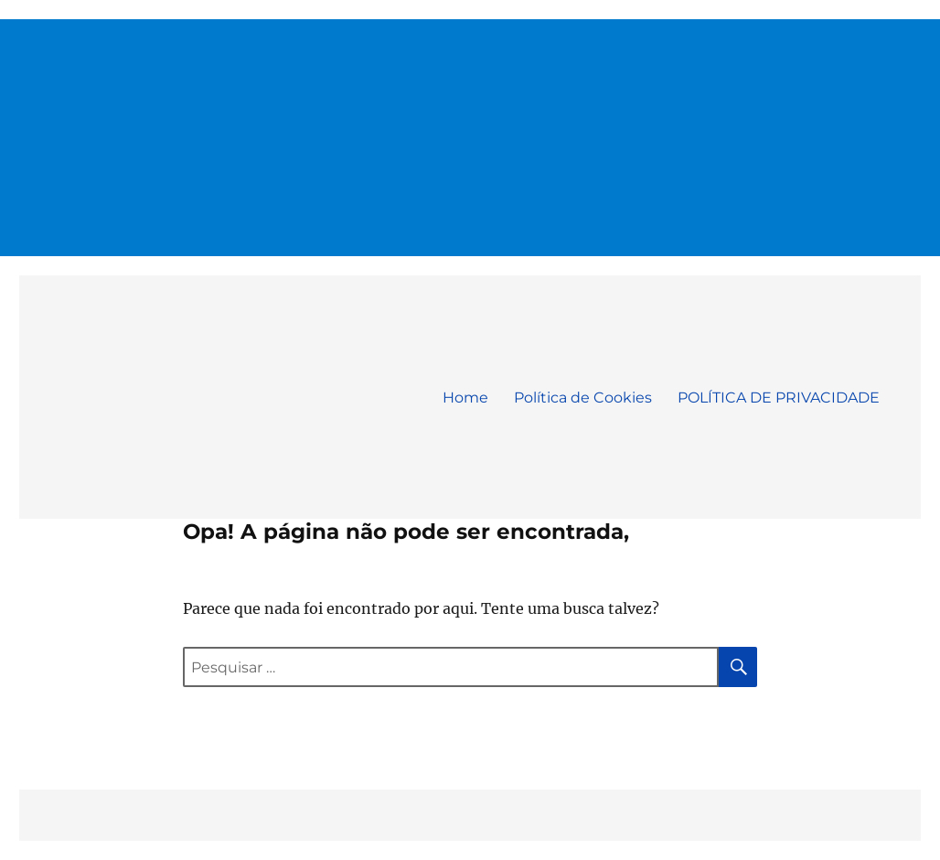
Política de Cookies (583, 397)
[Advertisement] (472, 130)
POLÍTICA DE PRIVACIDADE (779, 397)
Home (465, 397)
